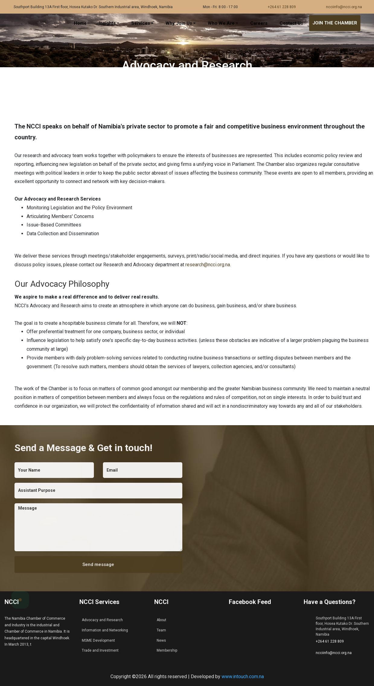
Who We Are (221, 23)
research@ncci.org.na (207, 264)
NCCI (12, 601)
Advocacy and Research (102, 620)
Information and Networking (105, 630)
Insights (107, 23)
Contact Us (291, 23)
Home (80, 23)
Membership (167, 650)
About (161, 620)
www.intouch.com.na (243, 676)
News (161, 640)
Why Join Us (178, 23)
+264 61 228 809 (282, 7)
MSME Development (98, 640)
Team (161, 630)
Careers (258, 23)
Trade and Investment (100, 650)
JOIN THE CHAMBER (334, 23)
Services (140, 23)
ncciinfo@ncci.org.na (344, 7)
